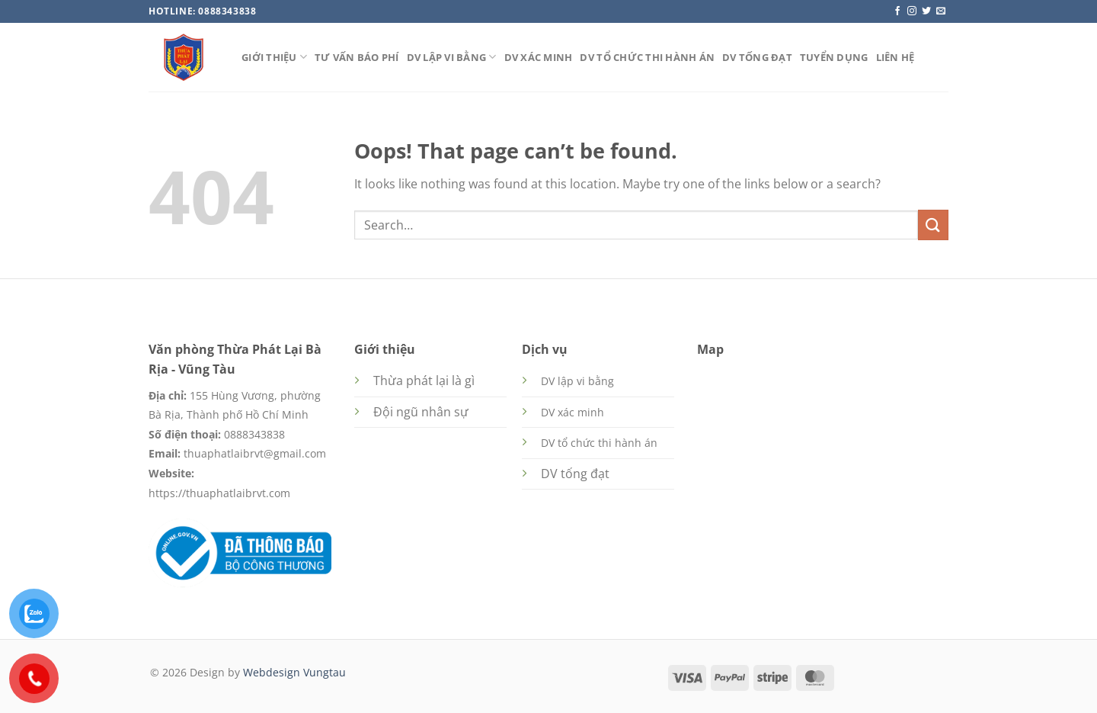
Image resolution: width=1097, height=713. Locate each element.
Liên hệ (895, 57)
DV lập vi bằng (452, 57)
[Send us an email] (940, 11)
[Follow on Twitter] (926, 11)
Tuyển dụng (834, 57)
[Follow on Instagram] (911, 11)
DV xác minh (538, 57)
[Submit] (933, 224)
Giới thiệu (274, 57)
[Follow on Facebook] (897, 11)
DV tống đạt (757, 57)
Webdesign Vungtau (294, 672)
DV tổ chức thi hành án (647, 57)
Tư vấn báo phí (357, 57)
